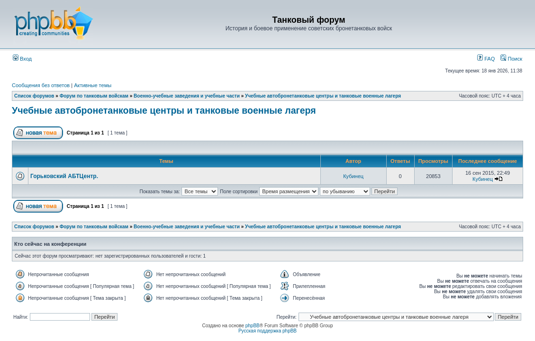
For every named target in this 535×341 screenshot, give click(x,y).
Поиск (511, 59)
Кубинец (353, 176)
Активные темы (92, 85)
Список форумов (34, 96)
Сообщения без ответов (41, 85)
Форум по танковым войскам (94, 96)
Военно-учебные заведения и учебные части (187, 96)
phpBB (252, 325)
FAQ (486, 59)
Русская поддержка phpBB (267, 330)
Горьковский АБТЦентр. (64, 176)
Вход (22, 59)
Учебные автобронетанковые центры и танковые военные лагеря (323, 96)
